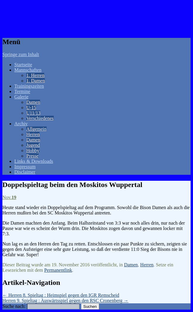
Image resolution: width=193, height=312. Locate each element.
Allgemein (36, 129)
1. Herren (35, 75)
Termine (22, 91)
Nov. (9, 197)
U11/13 (33, 112)
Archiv (20, 123)
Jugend (33, 145)
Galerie (21, 96)
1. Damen (35, 80)
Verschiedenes (40, 118)
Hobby (32, 150)
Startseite (23, 64)
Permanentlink (58, 270)
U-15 (31, 107)
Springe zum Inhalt (20, 54)
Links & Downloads (33, 161)
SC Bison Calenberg (43, 11)
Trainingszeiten (29, 86)
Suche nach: (14, 306)
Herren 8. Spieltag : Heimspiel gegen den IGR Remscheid (60, 295)
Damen (33, 102)
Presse (32, 155)
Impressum (25, 166)
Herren (32, 134)
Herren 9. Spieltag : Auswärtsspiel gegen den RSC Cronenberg (65, 300)
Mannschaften (28, 69)
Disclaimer (24, 171)
